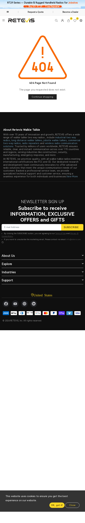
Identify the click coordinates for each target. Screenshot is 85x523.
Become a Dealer (70, 12)
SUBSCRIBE (72, 227)
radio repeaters (31, 143)
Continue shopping (42, 97)
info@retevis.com (73, 239)
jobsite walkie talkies (55, 140)
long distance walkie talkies (26, 140)
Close (72, 505)
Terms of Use (60, 233)
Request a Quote (36, 12)
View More (72, 176)
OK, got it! (57, 505)
